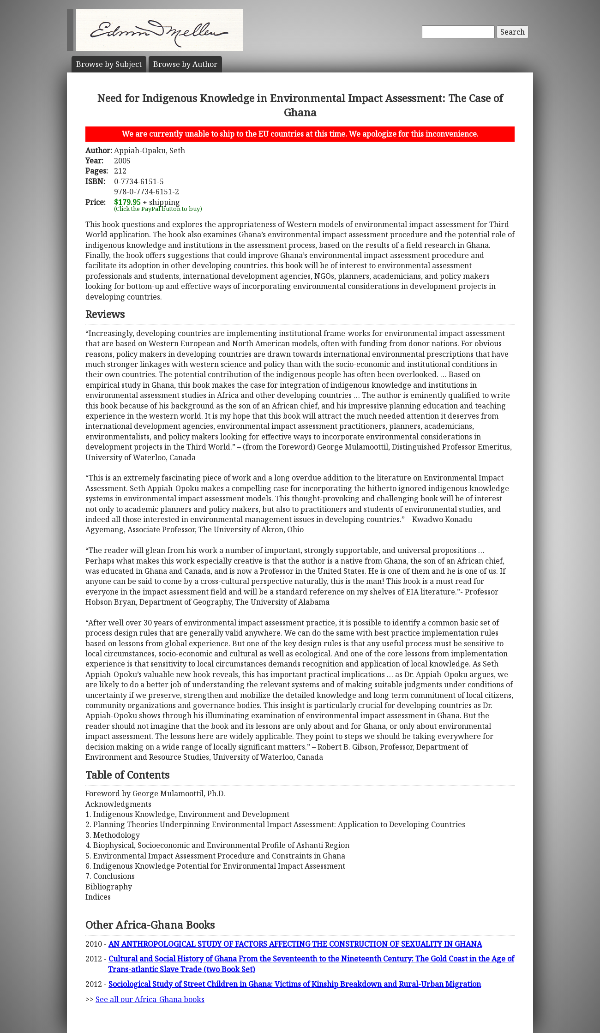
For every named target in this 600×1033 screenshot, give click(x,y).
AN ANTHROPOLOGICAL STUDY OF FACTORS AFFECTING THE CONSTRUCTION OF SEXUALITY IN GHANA (295, 944)
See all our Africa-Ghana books (150, 999)
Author (185, 64)
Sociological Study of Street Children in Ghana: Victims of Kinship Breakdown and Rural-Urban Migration (294, 984)
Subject (109, 64)
